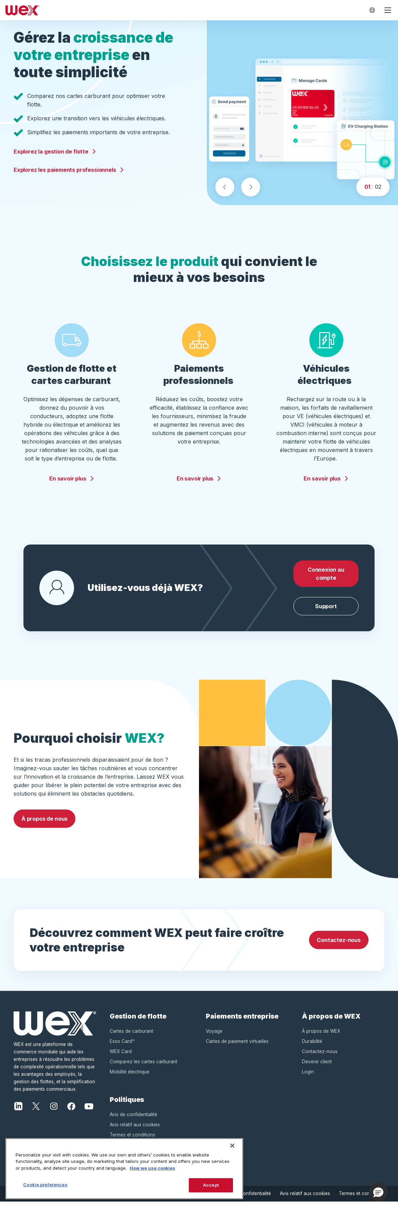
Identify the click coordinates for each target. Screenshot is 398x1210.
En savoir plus (71, 486)
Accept (211, 1185)
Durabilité (312, 1049)
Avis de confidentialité (133, 1122)
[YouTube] (89, 1113)
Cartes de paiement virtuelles (237, 1049)
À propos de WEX (321, 1039)
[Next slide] (250, 195)
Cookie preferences (45, 1184)
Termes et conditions (361, 1201)
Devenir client (317, 1069)
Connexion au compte (326, 581)
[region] (124, 1168)
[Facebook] (71, 1113)
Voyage (214, 1039)
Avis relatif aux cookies (135, 1132)
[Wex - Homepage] (183, 10)
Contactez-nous (339, 948)
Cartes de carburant (131, 1039)
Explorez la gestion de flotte (55, 155)
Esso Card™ (122, 1049)
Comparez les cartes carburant (143, 1069)
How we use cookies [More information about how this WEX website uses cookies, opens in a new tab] (152, 1168)
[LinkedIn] (18, 1113)
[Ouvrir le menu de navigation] (388, 10)
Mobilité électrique (129, 1080)
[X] (36, 1113)
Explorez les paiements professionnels (69, 173)
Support (326, 614)
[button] (378, 1192)
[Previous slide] (224, 195)
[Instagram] (53, 1113)
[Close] (232, 1145)
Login (308, 1080)
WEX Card (121, 1059)
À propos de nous (44, 826)
